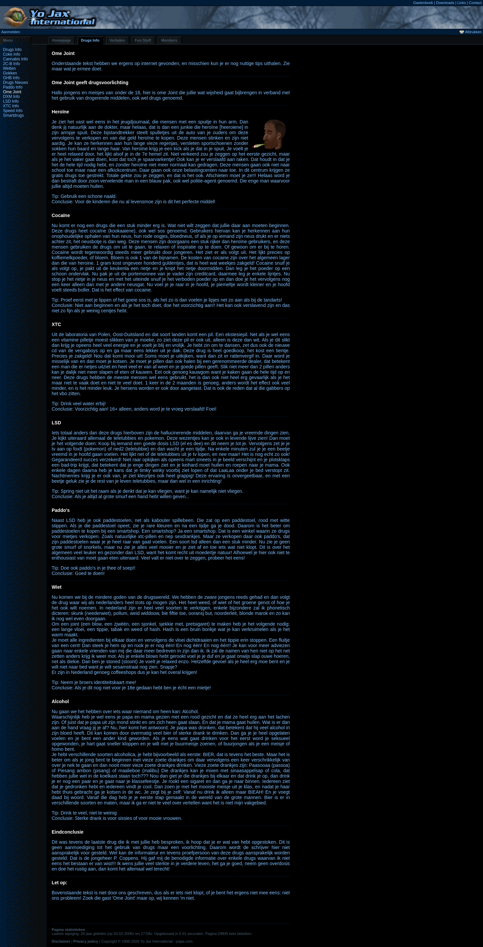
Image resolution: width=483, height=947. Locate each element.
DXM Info (11, 96)
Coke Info (11, 54)
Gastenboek (423, 3)
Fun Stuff (143, 40)
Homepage (61, 40)
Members (169, 40)
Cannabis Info (15, 59)
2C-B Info (11, 63)
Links (461, 3)
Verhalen (117, 40)
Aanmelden (10, 32)
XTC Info (11, 106)
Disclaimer (61, 941)
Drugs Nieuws (15, 82)
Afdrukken (471, 32)
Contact (475, 3)
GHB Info (11, 77)
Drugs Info (90, 40)
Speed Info (12, 110)
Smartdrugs (13, 115)
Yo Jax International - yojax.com (166, 941)
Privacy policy (85, 941)
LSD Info (11, 101)
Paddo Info (12, 87)
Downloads (445, 3)
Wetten (9, 68)
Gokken (10, 73)
